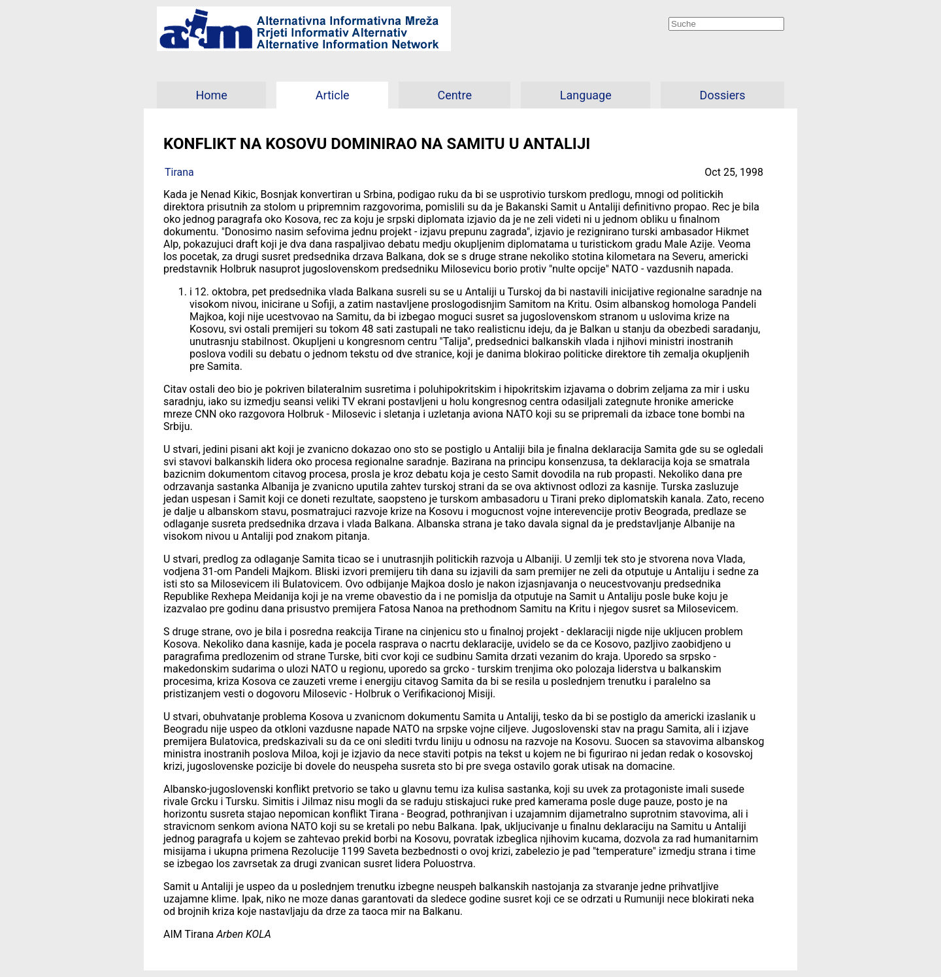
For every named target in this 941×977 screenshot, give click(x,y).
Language (586, 95)
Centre (454, 95)
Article (333, 95)
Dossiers (723, 95)
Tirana (179, 172)
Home (211, 95)
